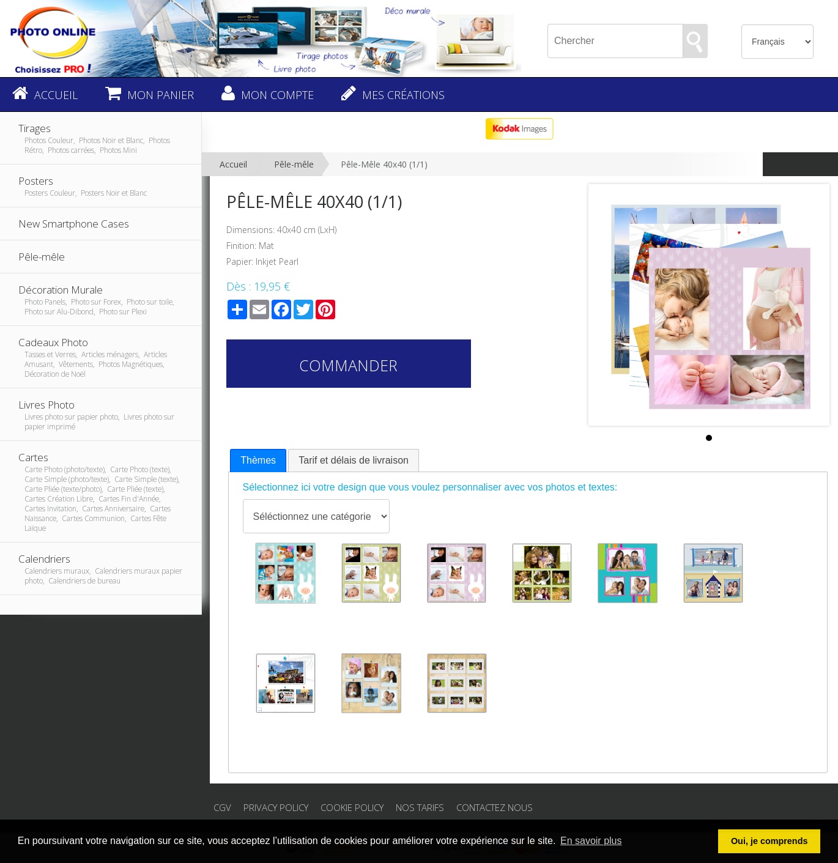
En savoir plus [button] (591, 840)
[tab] (258, 461)
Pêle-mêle (294, 164)
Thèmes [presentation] (258, 460)
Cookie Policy (352, 807)
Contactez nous (494, 807)
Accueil (233, 164)
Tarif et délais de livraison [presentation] (353, 460)
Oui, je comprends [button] (769, 841)
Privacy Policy (275, 807)
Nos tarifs (420, 807)
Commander (348, 365)
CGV (222, 807)
